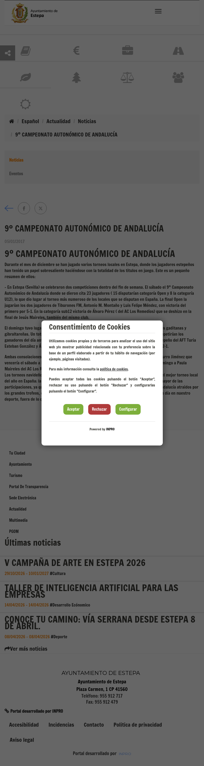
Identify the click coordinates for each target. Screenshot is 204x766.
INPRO (110, 429)
